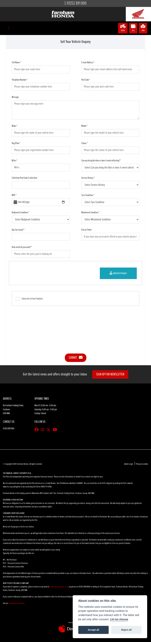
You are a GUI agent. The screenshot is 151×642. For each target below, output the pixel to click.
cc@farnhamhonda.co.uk (59, 586)
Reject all (126, 629)
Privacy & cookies (142, 464)
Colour (84, 143)
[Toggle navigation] (9, 28)
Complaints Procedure (16, 603)
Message (15, 97)
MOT (14, 195)
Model (84, 126)
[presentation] (75, 326)
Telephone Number (20, 80)
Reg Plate (16, 143)
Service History (88, 178)
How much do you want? (22, 247)
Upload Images (118, 273)
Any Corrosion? (18, 230)
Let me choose (119, 619)
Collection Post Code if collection (24, 178)
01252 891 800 (76, 3)
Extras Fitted (86, 230)
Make (14, 126)
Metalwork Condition (90, 212)
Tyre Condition (87, 195)
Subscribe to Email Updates (29, 299)
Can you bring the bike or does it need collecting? (101, 160)
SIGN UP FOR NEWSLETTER (110, 374)
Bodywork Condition (20, 212)
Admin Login (128, 464)
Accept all (93, 629)
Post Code (85, 80)
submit (76, 357)
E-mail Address (87, 62)
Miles (14, 160)
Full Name (16, 62)
